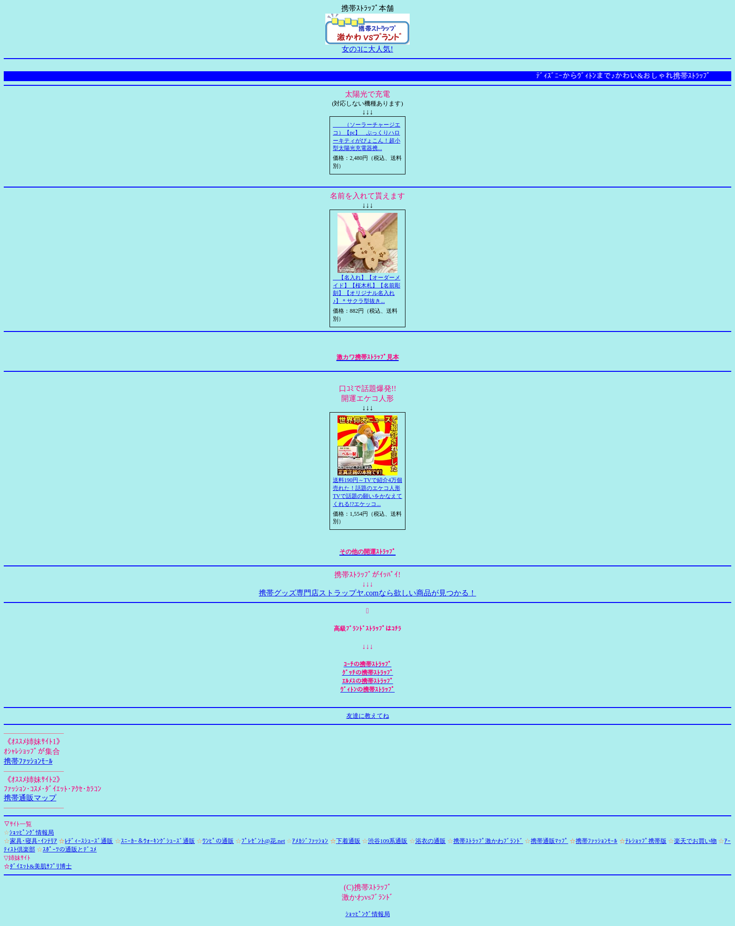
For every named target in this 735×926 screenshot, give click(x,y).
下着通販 (348, 840)
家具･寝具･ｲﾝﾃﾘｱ (33, 840)
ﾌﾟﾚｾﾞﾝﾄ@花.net (263, 840)
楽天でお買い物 (695, 840)
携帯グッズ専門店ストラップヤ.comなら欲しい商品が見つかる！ (367, 593)
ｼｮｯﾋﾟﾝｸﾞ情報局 (31, 832)
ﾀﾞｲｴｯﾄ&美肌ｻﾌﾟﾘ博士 (41, 866)
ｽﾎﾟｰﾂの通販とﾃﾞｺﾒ (70, 849)
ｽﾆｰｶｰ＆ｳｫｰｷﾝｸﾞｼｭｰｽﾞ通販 (158, 840)
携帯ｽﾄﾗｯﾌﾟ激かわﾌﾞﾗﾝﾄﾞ (488, 840)
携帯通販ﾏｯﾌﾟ (549, 840)
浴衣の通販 (430, 840)
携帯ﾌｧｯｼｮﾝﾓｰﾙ (28, 761)
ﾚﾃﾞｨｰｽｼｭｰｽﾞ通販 (89, 840)
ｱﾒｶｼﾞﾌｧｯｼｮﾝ (310, 840)
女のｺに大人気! (367, 49)
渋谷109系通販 (388, 840)
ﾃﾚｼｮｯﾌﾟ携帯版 (646, 840)
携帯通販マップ (30, 798)
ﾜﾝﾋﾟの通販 (218, 840)
